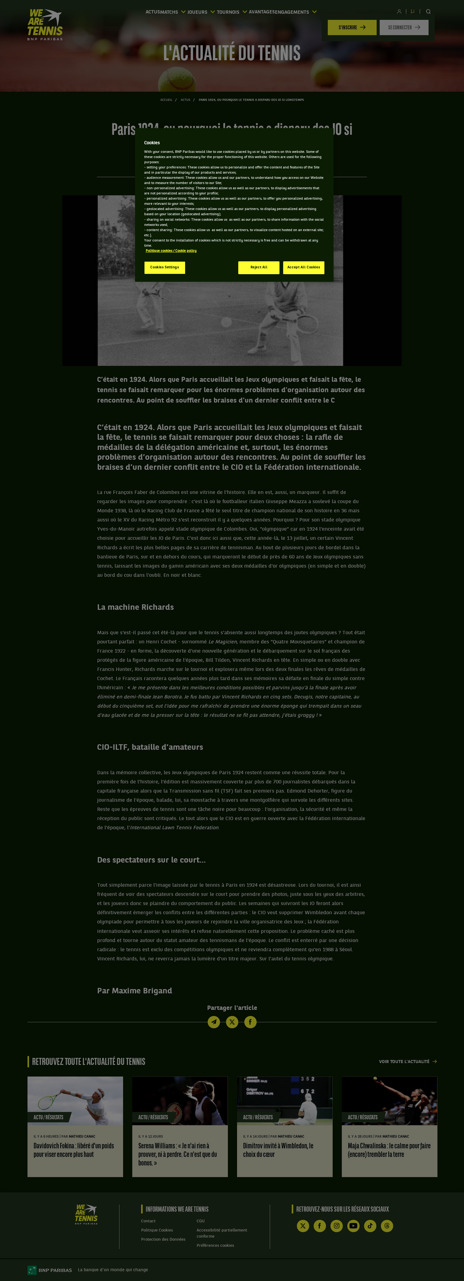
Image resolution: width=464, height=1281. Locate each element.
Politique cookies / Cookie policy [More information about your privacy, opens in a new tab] (171, 251)
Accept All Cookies (303, 267)
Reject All (259, 267)
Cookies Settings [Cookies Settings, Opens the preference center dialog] (164, 267)
